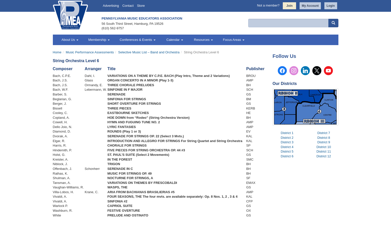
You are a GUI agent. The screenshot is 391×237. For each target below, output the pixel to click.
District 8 (323, 138)
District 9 (323, 142)
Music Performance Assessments (90, 52)
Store (141, 6)
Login (331, 6)
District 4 (287, 147)
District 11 (323, 151)
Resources (203, 40)
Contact (128, 6)
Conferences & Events (138, 40)
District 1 (287, 133)
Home (57, 52)
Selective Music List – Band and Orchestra (149, 52)
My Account (310, 6)
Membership (99, 40)
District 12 (323, 156)
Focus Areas (233, 40)
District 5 (287, 151)
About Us (70, 40)
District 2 (287, 138)
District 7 (323, 133)
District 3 (287, 142)
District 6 (287, 156)
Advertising (111, 6)
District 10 (323, 147)
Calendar (174, 40)
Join (289, 6)
